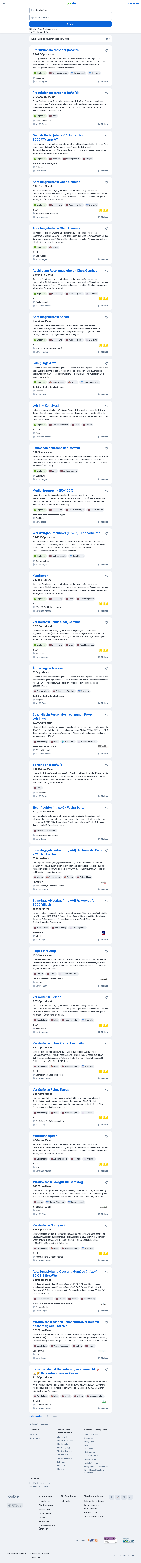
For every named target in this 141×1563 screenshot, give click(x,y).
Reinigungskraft (44, 363)
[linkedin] (130, 1497)
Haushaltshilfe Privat (92, 1456)
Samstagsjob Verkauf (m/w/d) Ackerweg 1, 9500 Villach (63, 902)
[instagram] (117, 1497)
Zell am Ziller (34, 1438)
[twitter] (124, 1497)
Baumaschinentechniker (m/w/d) (56, 448)
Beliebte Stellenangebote (39, 1483)
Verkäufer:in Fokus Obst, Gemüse (57, 622)
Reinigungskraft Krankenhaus (96, 1466)
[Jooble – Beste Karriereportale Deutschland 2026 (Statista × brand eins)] (111, 1540)
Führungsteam (45, 1509)
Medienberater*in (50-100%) (53, 490)
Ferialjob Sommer (91, 1434)
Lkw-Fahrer (88, 1448)
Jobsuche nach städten (39, 1486)
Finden (70, 24)
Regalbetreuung (44, 951)
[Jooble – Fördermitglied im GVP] (128, 1540)
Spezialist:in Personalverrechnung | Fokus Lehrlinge (63, 716)
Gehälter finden (90, 1512)
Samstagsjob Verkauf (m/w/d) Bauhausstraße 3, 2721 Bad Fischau (67, 852)
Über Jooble (44, 1501)
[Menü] (3, 3)
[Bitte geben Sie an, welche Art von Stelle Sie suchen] (70, 10)
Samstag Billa (62, 1455)
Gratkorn (33, 1434)
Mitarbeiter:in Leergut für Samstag (58, 1182)
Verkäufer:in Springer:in (49, 1225)
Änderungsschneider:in (49, 668)
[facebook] (111, 1497)
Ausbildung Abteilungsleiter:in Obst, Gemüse (65, 270)
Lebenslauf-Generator (93, 1516)
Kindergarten (89, 1452)
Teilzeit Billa (62, 1462)
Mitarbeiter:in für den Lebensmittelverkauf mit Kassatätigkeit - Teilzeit (66, 1324)
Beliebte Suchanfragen (41, 1424)
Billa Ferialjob (62, 1437)
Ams (86, 1445)
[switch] (108, 39)
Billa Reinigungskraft (65, 1458)
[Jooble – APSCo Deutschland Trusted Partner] (93, 1540)
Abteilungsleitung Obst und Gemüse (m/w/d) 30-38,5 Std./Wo (65, 1273)
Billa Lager (61, 1465)
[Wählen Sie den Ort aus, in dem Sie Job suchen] (70, 17)
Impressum (35, 1557)
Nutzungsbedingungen (17, 1553)
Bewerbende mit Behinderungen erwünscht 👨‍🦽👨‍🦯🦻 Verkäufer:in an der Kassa (66, 1371)
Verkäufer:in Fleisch (47, 997)
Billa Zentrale (62, 1444)
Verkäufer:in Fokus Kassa (51, 1089)
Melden (103, 81)
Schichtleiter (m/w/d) (48, 765)
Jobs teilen (66, 1501)
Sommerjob (88, 1438)
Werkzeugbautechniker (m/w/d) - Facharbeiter (66, 533)
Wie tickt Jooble (46, 1505)
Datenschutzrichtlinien (40, 1553)
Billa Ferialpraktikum (65, 1440)
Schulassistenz (90, 1459)
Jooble (131, 1555)
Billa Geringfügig (63, 1447)
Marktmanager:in (45, 1136)
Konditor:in (40, 576)
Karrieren (43, 1517)
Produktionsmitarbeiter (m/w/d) (56, 50)
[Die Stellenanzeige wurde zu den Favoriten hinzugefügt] (106, 50)
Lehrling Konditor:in (47, 405)
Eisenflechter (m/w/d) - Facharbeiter (59, 807)
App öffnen (133, 3)
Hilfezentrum (44, 1521)
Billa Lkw (60, 1469)
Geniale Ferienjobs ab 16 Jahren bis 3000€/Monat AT (58, 137)
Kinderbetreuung (91, 1463)
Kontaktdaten (45, 1513)
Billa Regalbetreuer (64, 1451)
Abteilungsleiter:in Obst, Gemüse (56, 182)
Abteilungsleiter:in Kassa (51, 317)
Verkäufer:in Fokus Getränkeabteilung (60, 1043)
